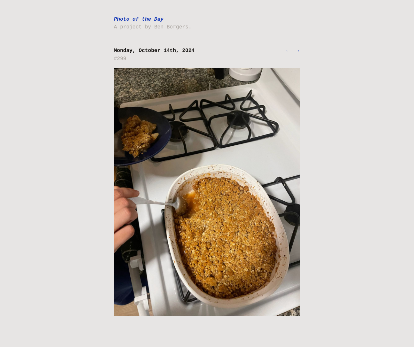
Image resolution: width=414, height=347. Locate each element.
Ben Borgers (171, 27)
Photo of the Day (139, 19)
